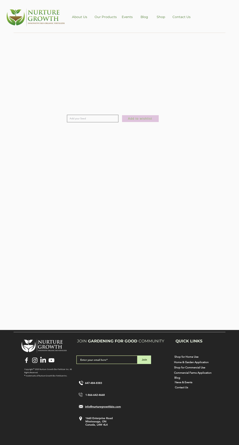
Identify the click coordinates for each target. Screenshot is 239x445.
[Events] (127, 17)
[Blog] (144, 17)
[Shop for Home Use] (186, 357)
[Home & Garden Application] (191, 362)
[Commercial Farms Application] (193, 373)
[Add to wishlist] (140, 118)
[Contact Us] (181, 17)
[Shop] (160, 17)
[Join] (144, 359)
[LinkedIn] (43, 360)
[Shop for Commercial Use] (189, 368)
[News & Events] (183, 382)
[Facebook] (26, 360)
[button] (79, 17)
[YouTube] (51, 360)
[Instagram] (34, 360)
